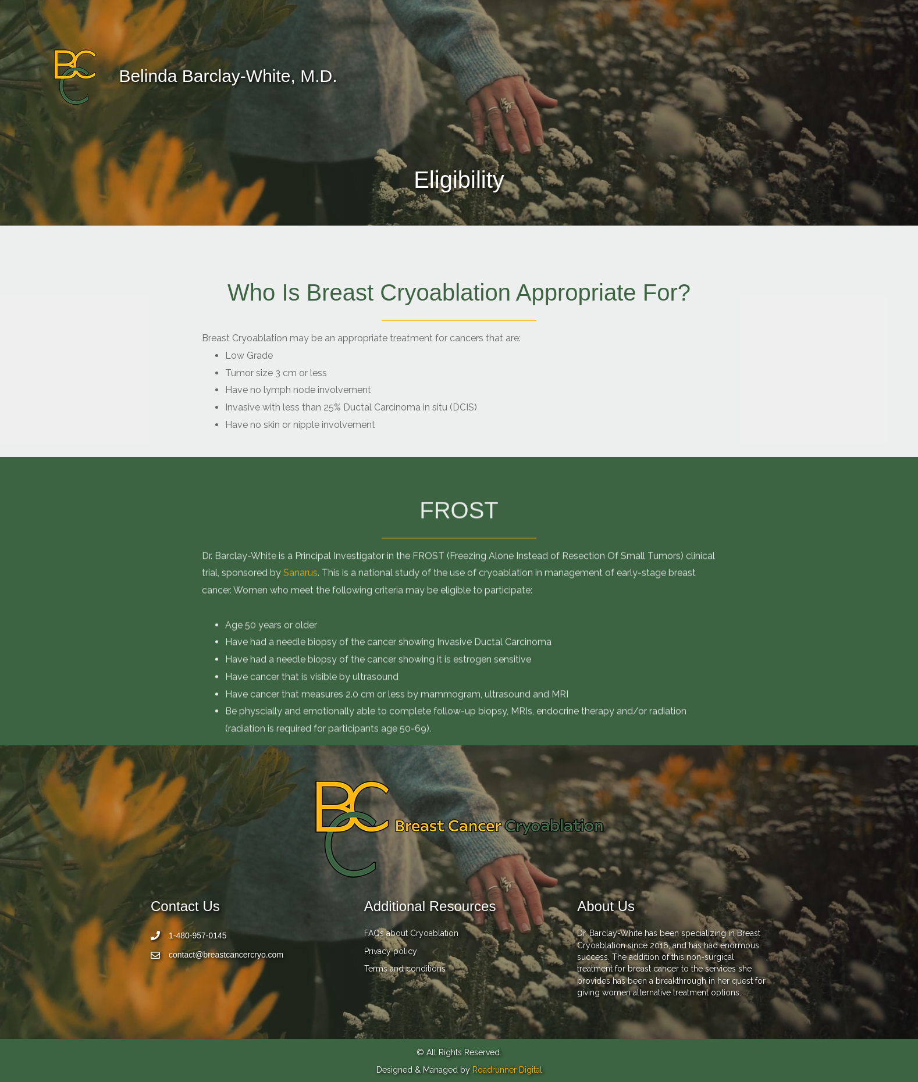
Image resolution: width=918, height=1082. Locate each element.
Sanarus (300, 635)
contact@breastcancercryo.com (226, 954)
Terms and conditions (405, 968)
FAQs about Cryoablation (411, 933)
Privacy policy (390, 951)
